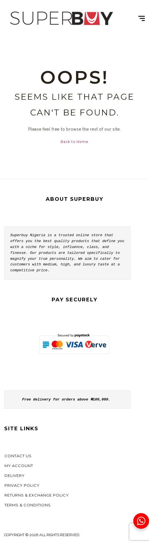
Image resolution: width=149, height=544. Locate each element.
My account (18, 465)
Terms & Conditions (27, 505)
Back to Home (74, 142)
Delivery (14, 475)
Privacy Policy (22, 485)
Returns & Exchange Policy (36, 495)
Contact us (18, 456)
